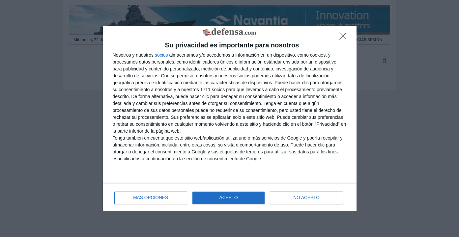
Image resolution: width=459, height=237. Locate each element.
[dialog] (230, 118)
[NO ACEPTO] (344, 38)
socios (161, 54)
